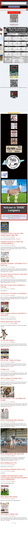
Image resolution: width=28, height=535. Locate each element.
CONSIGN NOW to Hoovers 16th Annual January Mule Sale (12, 234)
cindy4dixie (13, 237)
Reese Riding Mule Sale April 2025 (12, 454)
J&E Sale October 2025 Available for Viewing (13, 286)
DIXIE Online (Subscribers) (14, 6)
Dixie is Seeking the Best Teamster (12, 420)
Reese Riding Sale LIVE (9, 463)
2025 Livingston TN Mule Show (11, 378)
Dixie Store (17, 218)
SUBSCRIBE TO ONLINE (14, 12)
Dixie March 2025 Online (9, 497)
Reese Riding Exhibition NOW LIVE (13, 469)
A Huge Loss (5, 369)
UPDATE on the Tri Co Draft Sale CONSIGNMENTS (12, 242)
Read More (9, 249)
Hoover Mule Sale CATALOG (10, 321)
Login (3, 3)
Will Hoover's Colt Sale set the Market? (14, 293)
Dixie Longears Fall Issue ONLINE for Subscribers (13, 314)
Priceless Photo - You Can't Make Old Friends (13, 399)
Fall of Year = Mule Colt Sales (11, 360)
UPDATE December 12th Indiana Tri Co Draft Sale (14, 264)
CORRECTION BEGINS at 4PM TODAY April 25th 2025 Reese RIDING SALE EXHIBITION (14, 477)
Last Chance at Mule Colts (9, 514)
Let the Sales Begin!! (7, 340)
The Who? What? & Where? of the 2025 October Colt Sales (14, 275)
